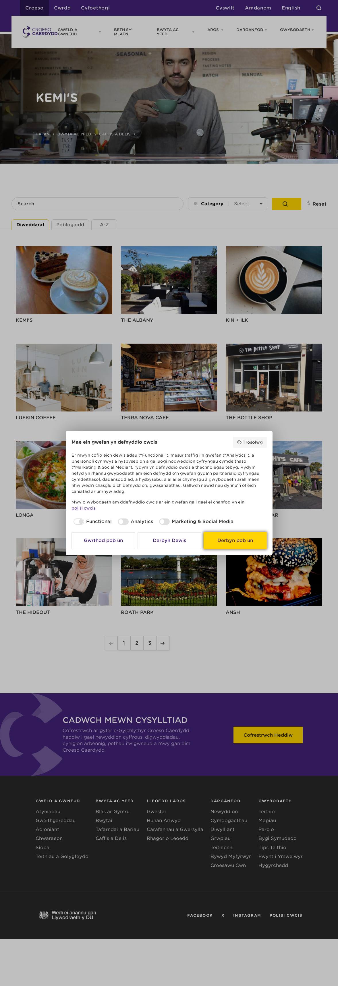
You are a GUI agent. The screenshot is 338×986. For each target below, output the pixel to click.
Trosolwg (250, 442)
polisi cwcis (83, 508)
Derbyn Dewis (169, 540)
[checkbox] (92, 521)
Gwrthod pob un (103, 540)
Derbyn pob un (235, 540)
